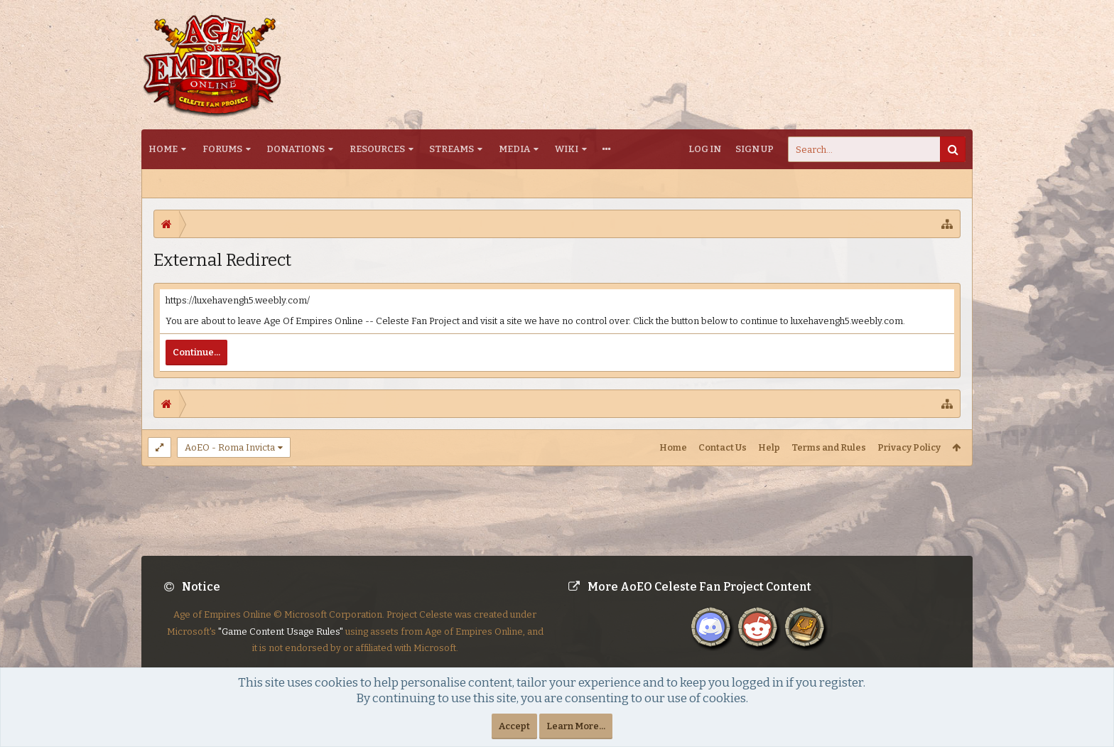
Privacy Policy (909, 447)
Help (769, 447)
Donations (295, 149)
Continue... (196, 352)
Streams (451, 149)
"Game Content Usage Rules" (280, 643)
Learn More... (575, 726)
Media (514, 149)
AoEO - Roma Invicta (230, 447)
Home (163, 149)
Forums (222, 149)
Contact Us (722, 447)
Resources (377, 149)
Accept (514, 726)
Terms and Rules (828, 447)
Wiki (566, 149)
